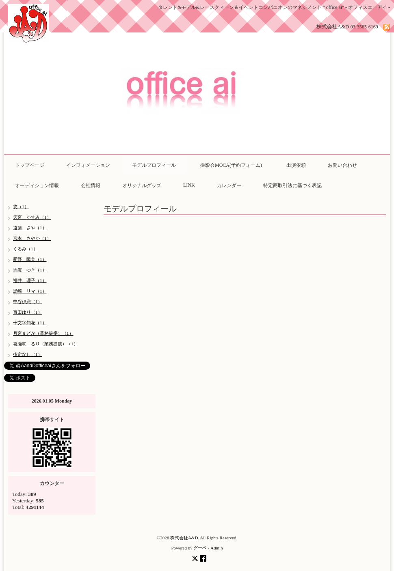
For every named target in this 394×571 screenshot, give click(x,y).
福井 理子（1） (30, 280)
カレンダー (229, 185)
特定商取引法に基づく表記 (292, 185)
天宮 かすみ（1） (32, 217)
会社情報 (90, 185)
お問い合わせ (342, 165)
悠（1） (21, 206)
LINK (189, 185)
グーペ (200, 547)
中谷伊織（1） (27, 301)
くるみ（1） (25, 248)
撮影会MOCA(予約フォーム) (233, 165)
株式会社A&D (184, 537)
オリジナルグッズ (141, 185)
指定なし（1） (27, 354)
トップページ (29, 165)
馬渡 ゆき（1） (30, 269)
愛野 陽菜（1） (30, 259)
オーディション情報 (37, 185)
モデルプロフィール (154, 165)
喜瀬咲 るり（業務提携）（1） (45, 343)
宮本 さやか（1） (32, 238)
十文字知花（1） (30, 322)
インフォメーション (88, 165)
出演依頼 (296, 165)
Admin (216, 547)
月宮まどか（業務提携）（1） (43, 333)
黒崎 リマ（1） (30, 291)
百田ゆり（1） (27, 312)
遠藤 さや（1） (30, 227)
